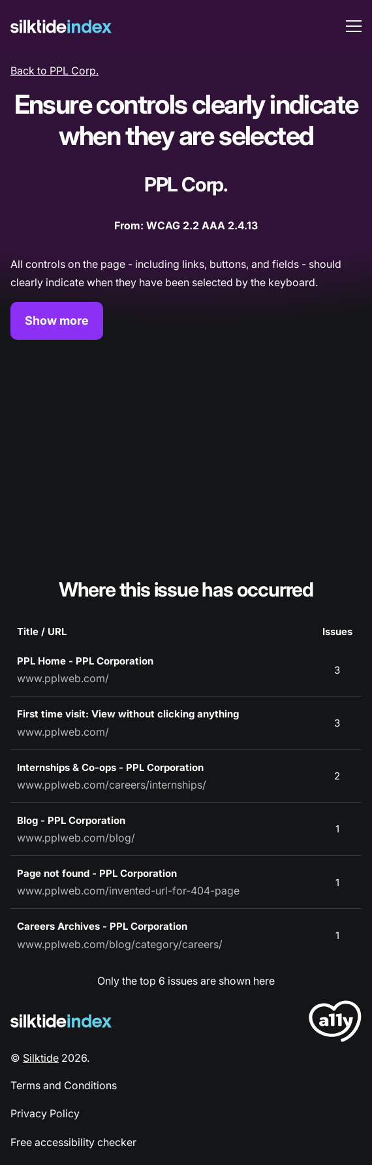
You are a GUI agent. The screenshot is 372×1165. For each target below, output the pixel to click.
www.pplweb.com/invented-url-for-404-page (128, 890)
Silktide (41, 1057)
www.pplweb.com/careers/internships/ (111, 784)
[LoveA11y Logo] (335, 1023)
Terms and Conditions (63, 1085)
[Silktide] (61, 26)
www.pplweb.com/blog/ (76, 837)
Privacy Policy (45, 1113)
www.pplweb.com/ (63, 678)
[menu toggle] (353, 26)
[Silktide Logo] (61, 1021)
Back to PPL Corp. (54, 70)
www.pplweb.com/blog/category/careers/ (120, 944)
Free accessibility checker (73, 1142)
